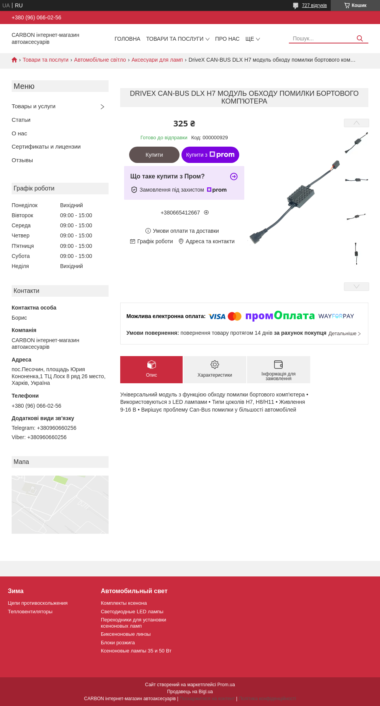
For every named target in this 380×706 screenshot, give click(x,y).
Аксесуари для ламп (157, 59)
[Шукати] (359, 38)
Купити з (210, 154)
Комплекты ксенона (124, 603)
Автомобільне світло (100, 59)
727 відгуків (314, 5)
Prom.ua (226, 684)
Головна (127, 39)
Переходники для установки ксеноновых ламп (133, 623)
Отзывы (22, 160)
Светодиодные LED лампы (132, 611)
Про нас (227, 39)
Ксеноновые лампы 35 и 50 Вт (136, 651)
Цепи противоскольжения (37, 603)
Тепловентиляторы (30, 611)
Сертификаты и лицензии (46, 146)
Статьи (21, 119)
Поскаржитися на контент (207, 698)
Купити (154, 155)
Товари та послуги (175, 39)
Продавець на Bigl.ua (190, 691)
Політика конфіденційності (267, 698)
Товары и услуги (33, 106)
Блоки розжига (118, 642)
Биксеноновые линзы (126, 634)
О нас (19, 133)
